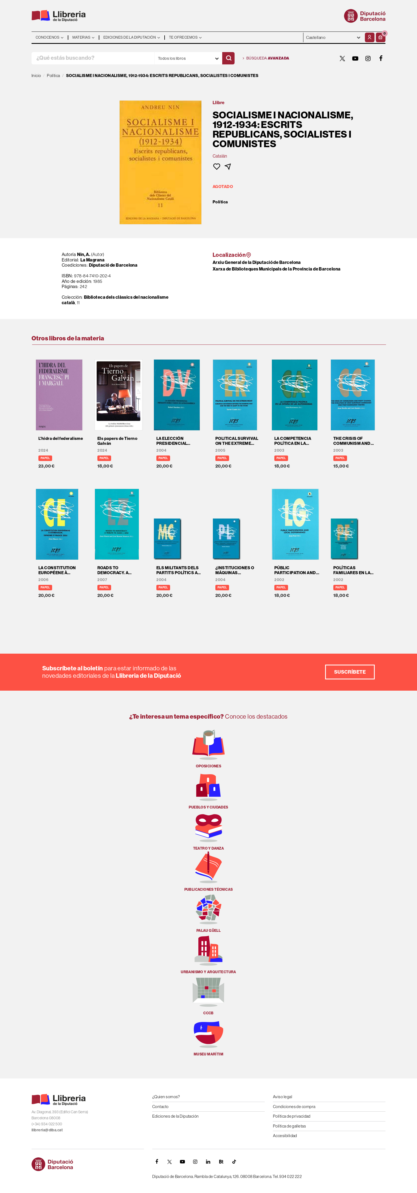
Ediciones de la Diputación (175, 1116)
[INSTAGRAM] (368, 58)
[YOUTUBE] (355, 58)
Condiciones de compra (294, 1106)
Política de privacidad (292, 1116)
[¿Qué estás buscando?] (93, 58)
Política (220, 202)
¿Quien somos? (166, 1096)
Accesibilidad (285, 1135)
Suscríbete (350, 672)
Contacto (160, 1106)
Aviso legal (282, 1096)
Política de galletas (289, 1126)
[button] (380, 37)
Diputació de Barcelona (113, 265)
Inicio (36, 75)
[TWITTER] (342, 58)
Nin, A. (83, 254)
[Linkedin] (208, 1161)
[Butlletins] (221, 1161)
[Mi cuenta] (369, 37)
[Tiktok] (234, 1161)
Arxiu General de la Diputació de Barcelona (257, 262)
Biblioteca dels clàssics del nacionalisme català (115, 299)
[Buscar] (228, 58)
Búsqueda (266, 58)
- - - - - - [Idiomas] (333, 37)
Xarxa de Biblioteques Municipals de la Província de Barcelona (276, 269)
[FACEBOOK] (381, 58)
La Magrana (92, 260)
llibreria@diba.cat (47, 1130)
